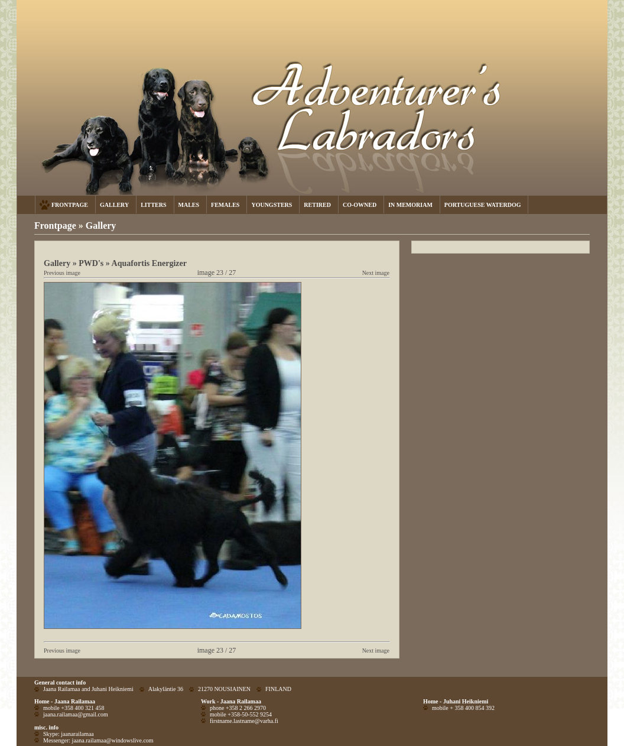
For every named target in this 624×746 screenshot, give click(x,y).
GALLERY (114, 205)
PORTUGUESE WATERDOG (482, 205)
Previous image (62, 273)
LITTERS (153, 205)
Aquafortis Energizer (149, 263)
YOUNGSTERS (271, 205)
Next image (375, 273)
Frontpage (55, 225)
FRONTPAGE (69, 205)
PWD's (91, 263)
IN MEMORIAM (410, 205)
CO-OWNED (359, 205)
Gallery (101, 225)
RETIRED (317, 205)
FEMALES (225, 205)
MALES (189, 205)
